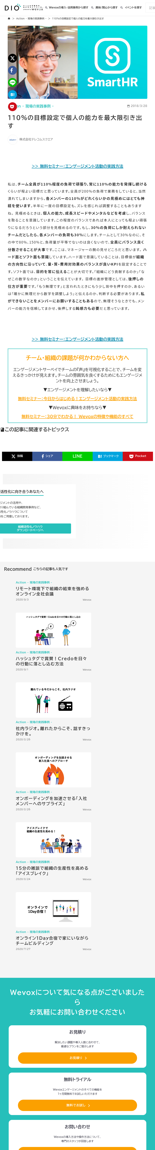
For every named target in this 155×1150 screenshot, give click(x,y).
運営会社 (102, 1100)
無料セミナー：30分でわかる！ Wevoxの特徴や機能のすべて (77, 426)
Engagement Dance (126, 1034)
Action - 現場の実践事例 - (32, 18)
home (10, 18)
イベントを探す (133, 8)
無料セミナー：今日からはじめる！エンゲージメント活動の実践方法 (77, 408)
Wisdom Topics (80, 1034)
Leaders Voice (130, 1027)
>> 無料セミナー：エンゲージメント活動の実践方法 (77, 169)
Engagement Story (96, 1027)
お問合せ (121, 1100)
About (70, 1027)
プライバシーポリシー (39, 1100)
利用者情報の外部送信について (74, 1100)
